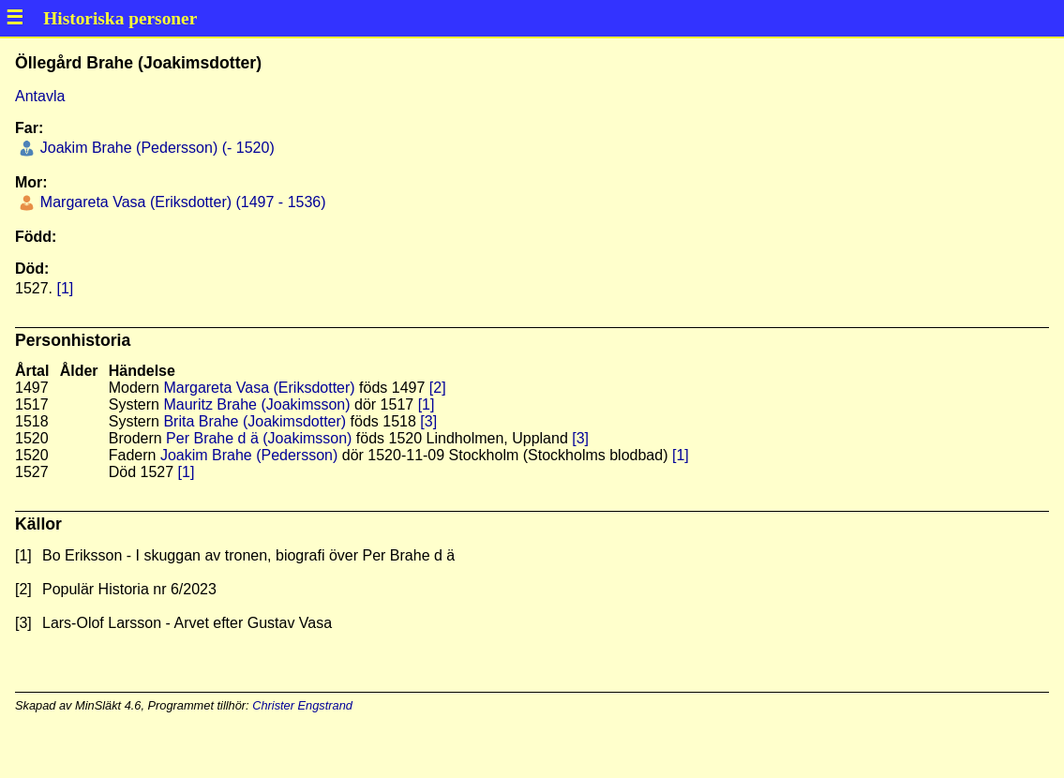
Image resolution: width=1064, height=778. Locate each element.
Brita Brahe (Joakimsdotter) (254, 421)
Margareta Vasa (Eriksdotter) (258, 388)
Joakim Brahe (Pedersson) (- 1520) (155, 148)
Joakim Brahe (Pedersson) (248, 455)
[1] (64, 288)
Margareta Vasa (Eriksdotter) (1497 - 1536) (180, 202)
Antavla (40, 96)
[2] (437, 388)
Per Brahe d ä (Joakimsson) (259, 438)
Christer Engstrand (302, 705)
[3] (428, 421)
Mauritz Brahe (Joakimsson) (256, 404)
